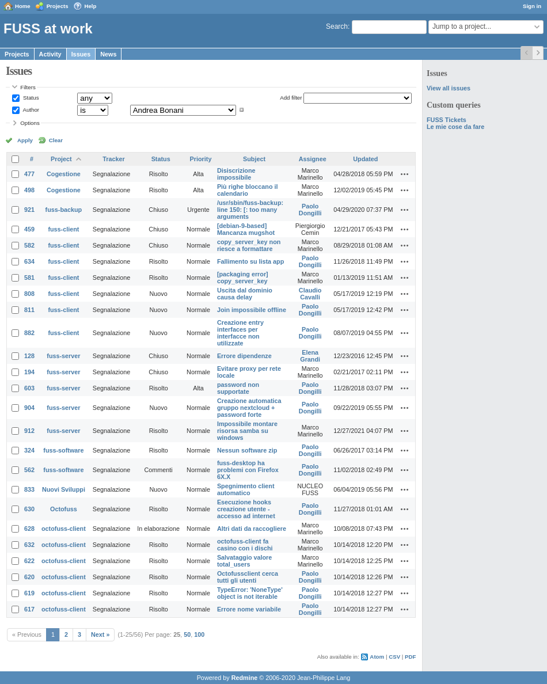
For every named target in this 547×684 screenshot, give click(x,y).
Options (30, 123)
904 (29, 407)
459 (29, 229)
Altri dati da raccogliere (251, 528)
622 (29, 560)
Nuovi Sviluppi (63, 489)
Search (337, 26)
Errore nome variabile (249, 609)
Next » (100, 634)
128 (29, 355)
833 (29, 489)
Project (61, 158)
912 (29, 430)
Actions (404, 173)
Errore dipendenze (244, 355)
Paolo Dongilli (310, 209)
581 (29, 277)
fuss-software (63, 450)
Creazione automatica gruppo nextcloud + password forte (249, 407)
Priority (201, 158)
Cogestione (64, 173)
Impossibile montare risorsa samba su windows (247, 430)
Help (91, 6)
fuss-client (63, 229)
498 (29, 190)
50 (187, 634)
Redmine (244, 677)
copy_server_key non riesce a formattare (248, 245)
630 (29, 509)
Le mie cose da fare (455, 126)
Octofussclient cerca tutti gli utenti (247, 577)
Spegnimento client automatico (246, 489)
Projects (58, 6)
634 (29, 261)
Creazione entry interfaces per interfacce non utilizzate (240, 333)
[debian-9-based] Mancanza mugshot (246, 229)
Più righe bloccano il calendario (247, 190)
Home (23, 6)
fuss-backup (63, 209)
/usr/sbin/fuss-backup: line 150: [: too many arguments (250, 209)
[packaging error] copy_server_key (242, 277)
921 (29, 209)
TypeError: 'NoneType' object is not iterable (250, 593)
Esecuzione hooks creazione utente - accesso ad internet (246, 509)
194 (29, 371)
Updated (365, 158)
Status (30, 97)
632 (29, 544)
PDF (410, 656)
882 (29, 332)
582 (29, 245)
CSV (394, 656)
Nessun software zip (247, 450)
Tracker (113, 158)
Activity (50, 54)
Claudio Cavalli (310, 294)
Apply (25, 140)
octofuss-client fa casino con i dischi (245, 545)
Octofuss (63, 509)
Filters (27, 87)
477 (29, 173)
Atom (377, 656)
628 (29, 528)
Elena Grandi (310, 356)
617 (29, 609)
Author (30, 110)
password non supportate (238, 388)
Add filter (291, 97)
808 (29, 293)
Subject (254, 158)
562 (29, 469)
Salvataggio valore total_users (244, 561)
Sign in (532, 6)
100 (199, 634)
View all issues (448, 88)
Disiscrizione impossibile (236, 174)
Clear (56, 140)
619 (29, 593)
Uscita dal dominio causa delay (244, 294)
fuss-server (63, 355)
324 (29, 450)
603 (29, 388)
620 (29, 576)
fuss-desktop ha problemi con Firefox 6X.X (248, 469)
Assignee (312, 158)
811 (29, 309)
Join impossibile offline (251, 309)
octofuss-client (63, 528)
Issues (81, 54)
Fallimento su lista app (250, 261)
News (108, 54)
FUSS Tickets (446, 119)
